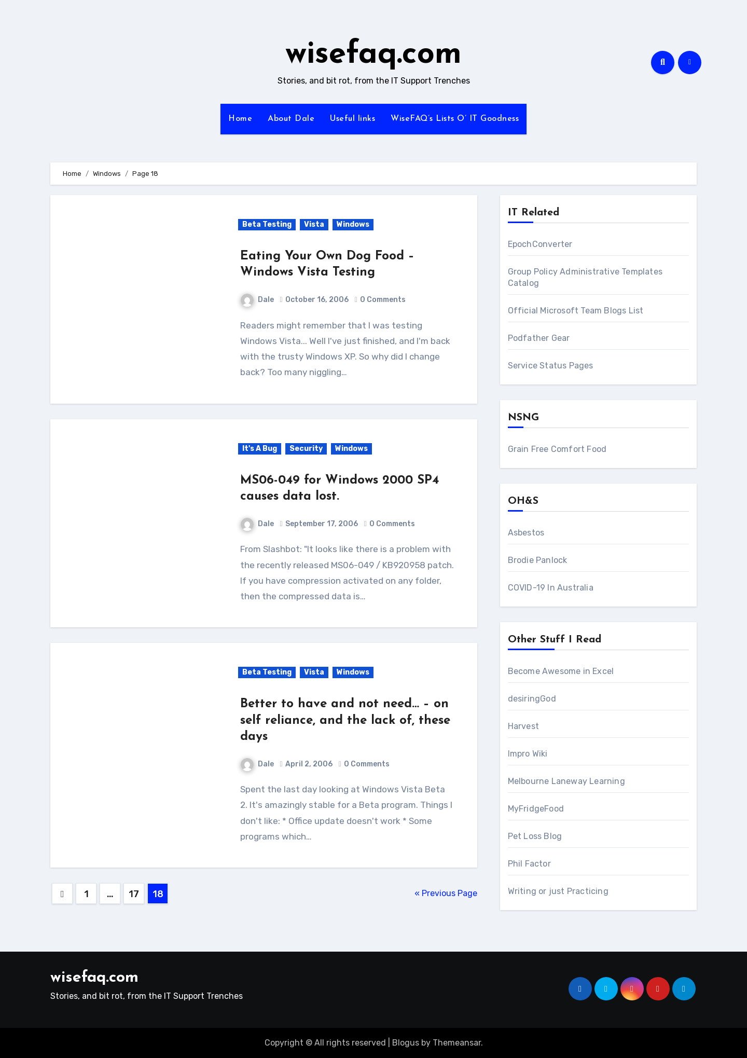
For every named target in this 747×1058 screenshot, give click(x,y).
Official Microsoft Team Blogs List (576, 310)
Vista (314, 224)
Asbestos (526, 533)
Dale (257, 299)
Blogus (405, 1043)
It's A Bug (259, 448)
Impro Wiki (528, 754)
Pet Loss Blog (535, 836)
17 (134, 894)
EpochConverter (540, 244)
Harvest (523, 726)
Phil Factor (529, 864)
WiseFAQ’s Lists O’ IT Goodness (455, 119)
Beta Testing (267, 224)
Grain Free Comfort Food (557, 449)
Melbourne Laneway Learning (566, 781)
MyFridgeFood (536, 809)
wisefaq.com (373, 55)
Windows (353, 224)
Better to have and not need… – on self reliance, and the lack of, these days (345, 720)
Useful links (352, 119)
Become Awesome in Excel (561, 671)
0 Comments (383, 299)
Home (240, 119)
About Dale (291, 119)
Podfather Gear (539, 338)
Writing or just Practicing (558, 891)
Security (306, 448)
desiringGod (532, 699)
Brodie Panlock (538, 560)
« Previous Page (445, 893)
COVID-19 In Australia (550, 588)
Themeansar (457, 1043)
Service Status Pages (550, 365)
